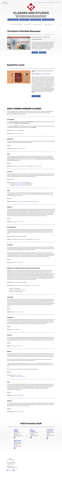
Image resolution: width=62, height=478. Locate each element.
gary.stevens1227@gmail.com (20, 187)
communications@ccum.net (12, 471)
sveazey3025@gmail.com (20, 289)
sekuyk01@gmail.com (19, 137)
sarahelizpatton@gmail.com (20, 205)
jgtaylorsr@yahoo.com (19, 349)
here (44, 52)
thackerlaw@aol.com (20, 266)
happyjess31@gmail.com (22, 243)
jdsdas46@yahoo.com (19, 315)
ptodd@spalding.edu (17, 333)
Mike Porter (17, 444)
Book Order (42, 56)
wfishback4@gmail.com (20, 415)
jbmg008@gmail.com (35, 205)
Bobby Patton (16, 434)
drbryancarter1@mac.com (35, 289)
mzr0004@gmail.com (36, 243)
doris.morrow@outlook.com (20, 225)
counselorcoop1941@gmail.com (19, 380)
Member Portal (42, 2)
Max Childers (33, 434)
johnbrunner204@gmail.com (21, 152)
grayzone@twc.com (18, 186)
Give (57, 2)
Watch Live (35, 2)
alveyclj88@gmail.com (20, 399)
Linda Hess (50, 433)
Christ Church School (50, 2)
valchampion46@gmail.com (46, 77)
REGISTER (35, 56)
